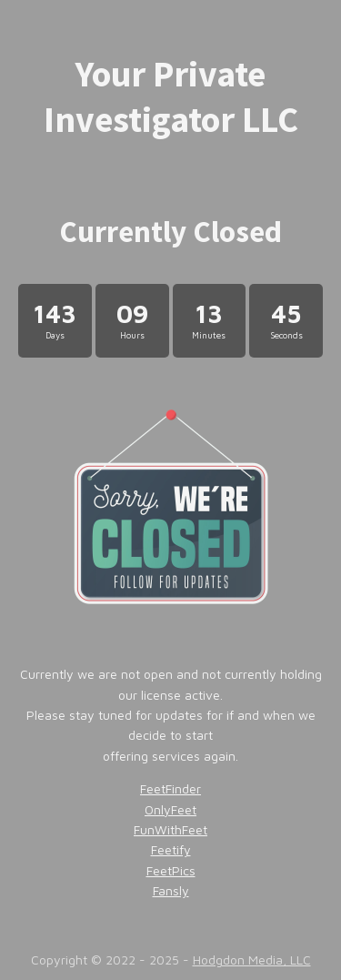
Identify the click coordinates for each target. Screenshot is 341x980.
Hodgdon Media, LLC (252, 959)
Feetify (171, 849)
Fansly (171, 890)
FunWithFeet (170, 829)
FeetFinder (170, 788)
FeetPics (171, 870)
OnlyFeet (170, 809)
